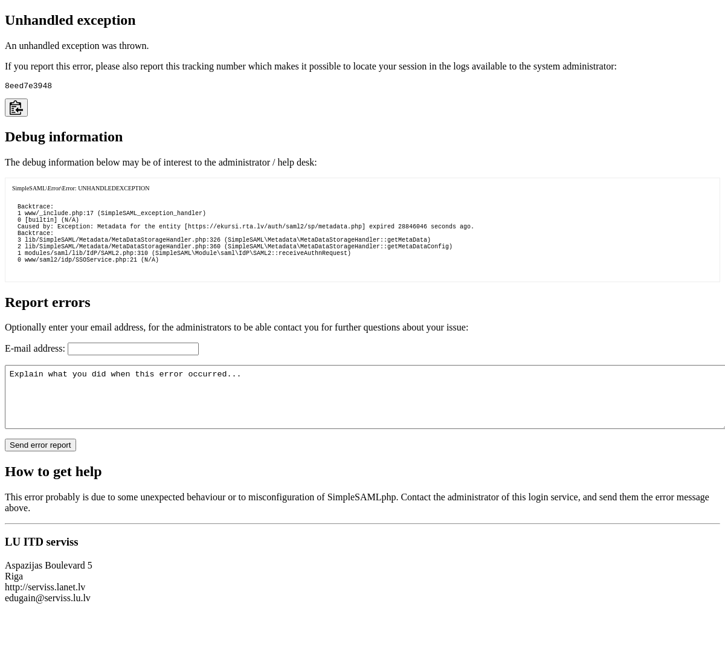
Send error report (40, 474)
